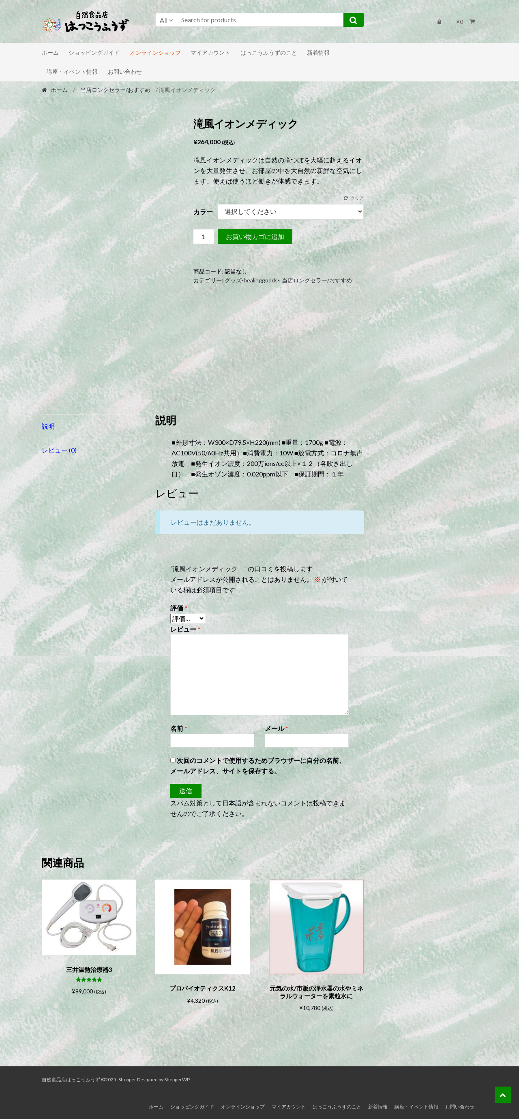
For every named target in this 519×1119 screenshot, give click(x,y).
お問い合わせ (125, 71)
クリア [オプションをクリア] (357, 198)
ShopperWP (176, 1078)
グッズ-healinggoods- (252, 280)
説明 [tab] (48, 426)
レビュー (185, 629)
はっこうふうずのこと (268, 52)
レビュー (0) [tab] (59, 450)
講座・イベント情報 (72, 71)
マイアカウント (210, 52)
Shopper (127, 1078)
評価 (178, 608)
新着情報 (318, 52)
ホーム (50, 52)
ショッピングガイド (94, 52)
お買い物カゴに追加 (255, 236)
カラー (203, 212)
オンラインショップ (155, 52)
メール (276, 728)
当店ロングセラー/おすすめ (115, 89)
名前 (178, 728)
